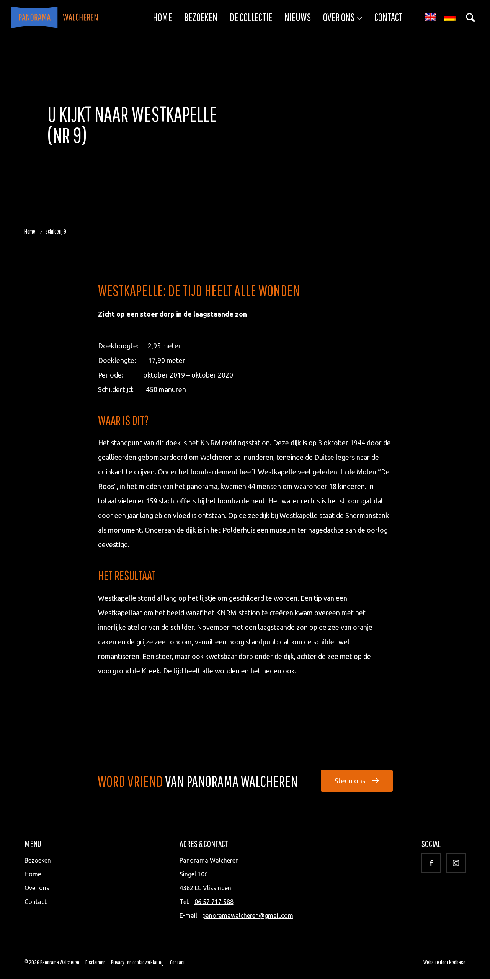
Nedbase (457, 962)
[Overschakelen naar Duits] (449, 17)
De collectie (251, 17)
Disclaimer (95, 962)
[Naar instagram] (456, 863)
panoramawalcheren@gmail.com (247, 915)
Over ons (338, 17)
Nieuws (297, 17)
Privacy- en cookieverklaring (137, 962)
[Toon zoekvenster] (470, 17)
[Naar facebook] (431, 863)
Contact (388, 17)
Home (162, 17)
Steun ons (350, 781)
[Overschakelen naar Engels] (430, 17)
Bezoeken (200, 17)
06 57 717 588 (214, 901)
